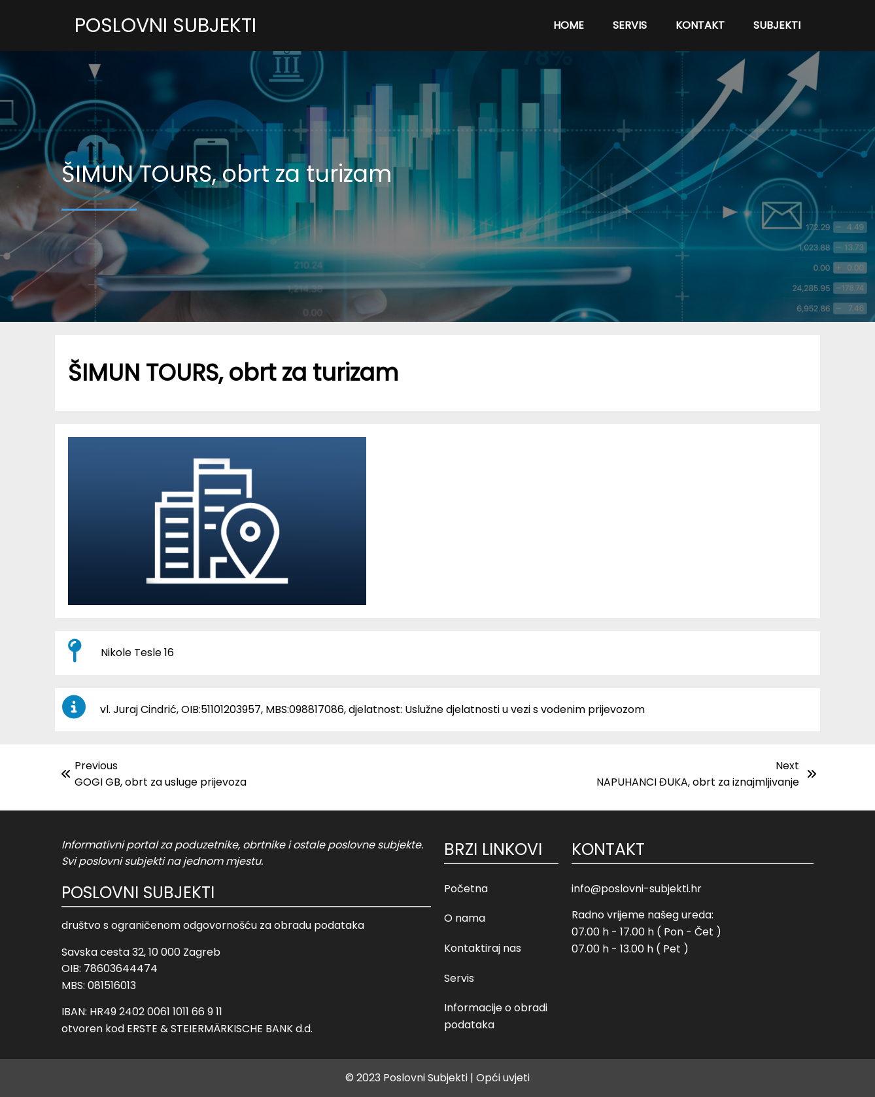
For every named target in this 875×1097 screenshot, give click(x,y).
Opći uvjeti (503, 1077)
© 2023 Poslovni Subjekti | (409, 1077)
